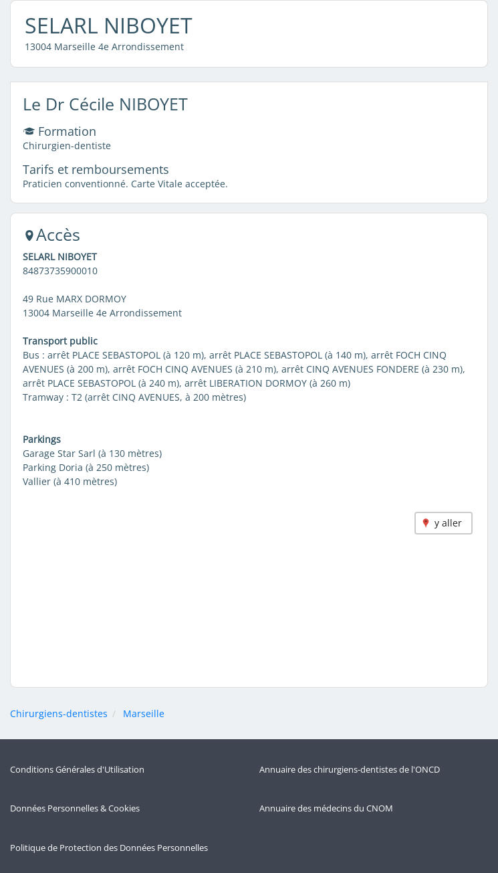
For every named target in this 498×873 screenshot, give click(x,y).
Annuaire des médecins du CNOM (326, 808)
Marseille (143, 713)
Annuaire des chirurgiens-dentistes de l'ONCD (349, 769)
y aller (448, 522)
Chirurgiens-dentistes (59, 713)
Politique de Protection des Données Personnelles (109, 848)
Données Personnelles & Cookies (75, 808)
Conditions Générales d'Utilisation (77, 769)
